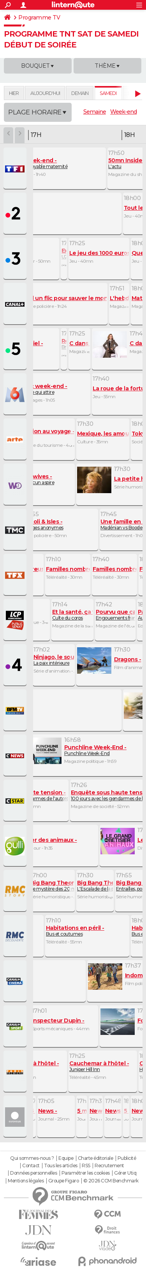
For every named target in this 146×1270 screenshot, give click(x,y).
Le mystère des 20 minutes (60, 885)
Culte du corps (79, 614)
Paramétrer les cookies (86, 1173)
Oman (45, 434)
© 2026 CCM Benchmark (111, 1181)
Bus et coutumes (75, 930)
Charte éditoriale (95, 1158)
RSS (86, 1165)
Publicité (127, 1158)
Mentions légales (26, 1181)
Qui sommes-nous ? (32, 1158)
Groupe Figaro (63, 1181)
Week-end (123, 111)
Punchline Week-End (95, 750)
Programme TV (39, 17)
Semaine (94, 111)
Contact (31, 1165)
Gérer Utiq (125, 1173)
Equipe (65, 1158)
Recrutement (109, 1165)
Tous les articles (60, 1165)
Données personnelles (33, 1173)
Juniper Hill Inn (99, 1066)
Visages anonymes (43, 524)
